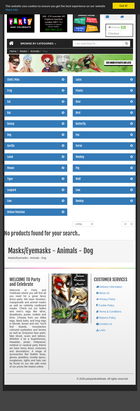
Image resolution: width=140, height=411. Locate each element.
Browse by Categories (38, 43)
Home (13, 51)
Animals (35, 51)
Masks (23, 51)
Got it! (124, 6)
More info (11, 10)
